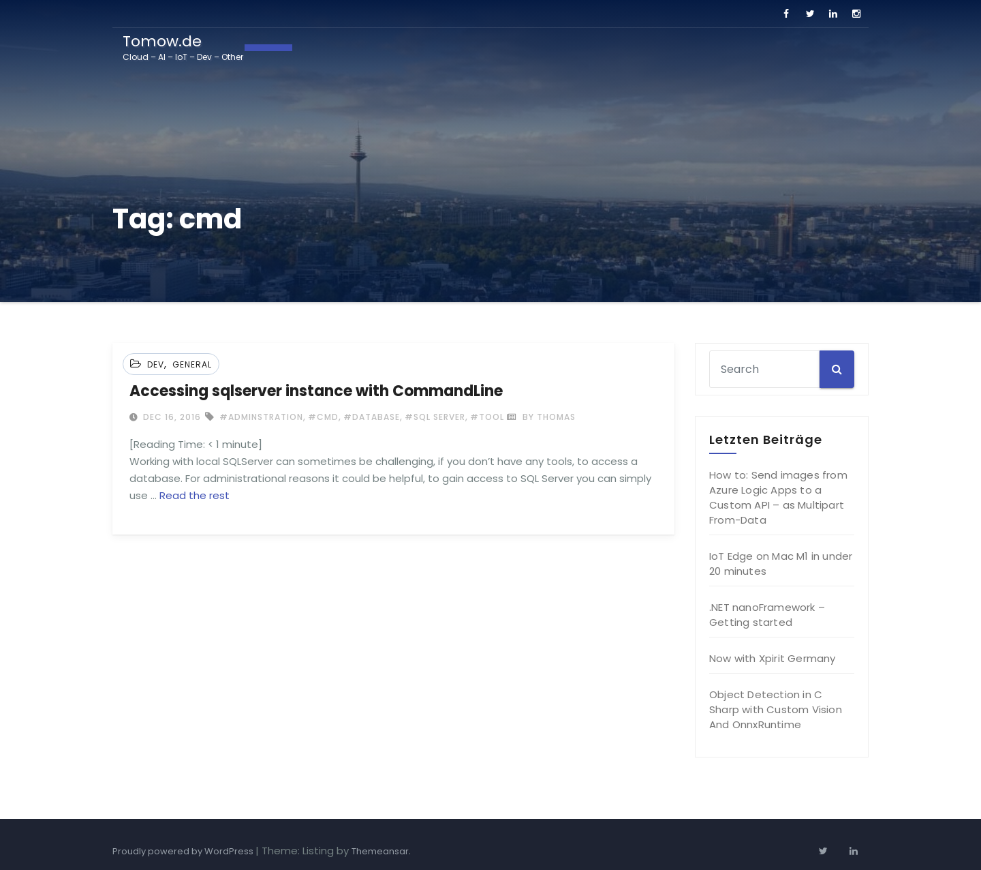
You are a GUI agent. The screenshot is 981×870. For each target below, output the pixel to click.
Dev (155, 364)
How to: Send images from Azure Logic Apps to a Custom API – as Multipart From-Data (778, 497)
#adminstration (261, 417)
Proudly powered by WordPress (183, 851)
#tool (487, 417)
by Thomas (541, 417)
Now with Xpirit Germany (772, 658)
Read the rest (194, 495)
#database (371, 417)
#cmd (323, 417)
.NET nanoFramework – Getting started (767, 614)
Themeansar (380, 851)
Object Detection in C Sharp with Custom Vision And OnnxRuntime (775, 709)
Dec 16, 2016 (170, 417)
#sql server (435, 417)
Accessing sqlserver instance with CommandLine (316, 391)
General (192, 364)
